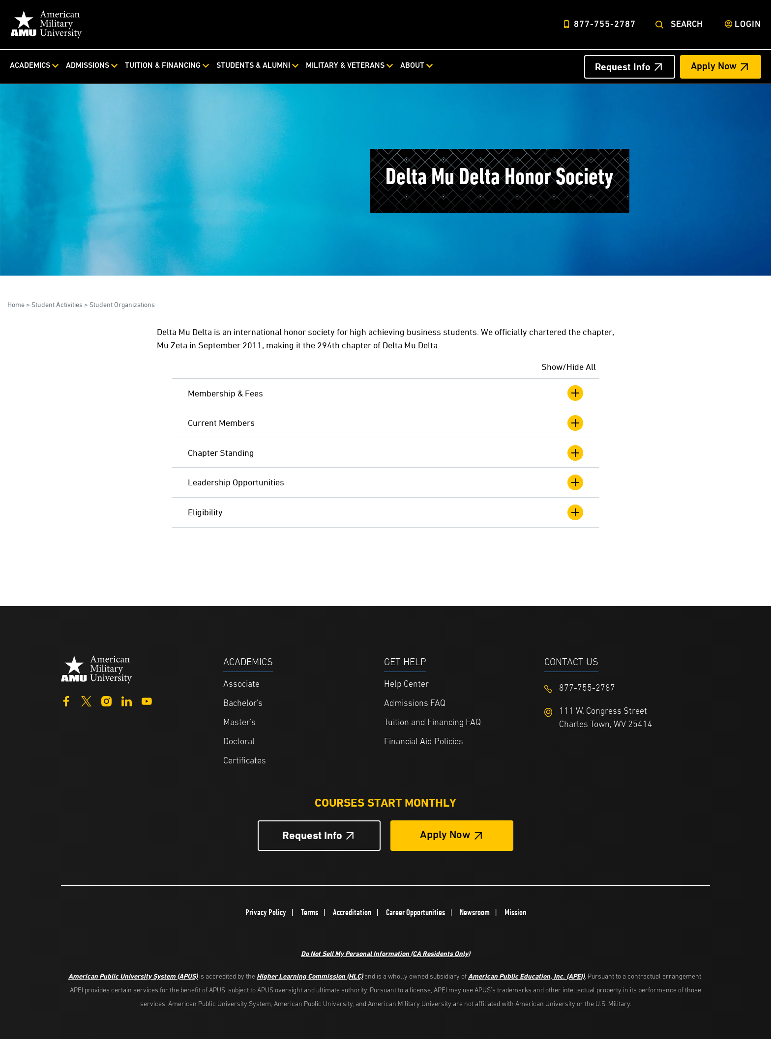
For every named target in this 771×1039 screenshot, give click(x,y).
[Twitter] (86, 700)
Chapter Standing (385, 453)
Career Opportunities (415, 912)
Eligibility (385, 512)
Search (687, 24)
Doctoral (239, 742)
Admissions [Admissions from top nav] (87, 66)
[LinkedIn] (126, 700)
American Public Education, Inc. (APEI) (526, 976)
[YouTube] (147, 700)
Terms (309, 912)
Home (16, 304)
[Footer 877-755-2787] (624, 688)
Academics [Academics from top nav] (30, 66)
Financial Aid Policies (423, 742)
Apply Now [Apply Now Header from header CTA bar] (714, 67)
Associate (241, 684)
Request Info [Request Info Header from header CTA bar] (623, 67)
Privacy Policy (265, 912)
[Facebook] (66, 700)
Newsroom (475, 912)
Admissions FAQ (414, 703)
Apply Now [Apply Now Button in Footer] (445, 835)
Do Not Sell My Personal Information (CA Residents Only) (385, 953)
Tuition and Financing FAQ (432, 723)
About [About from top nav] (412, 66)
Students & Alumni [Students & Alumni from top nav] (253, 66)
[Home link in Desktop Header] (46, 24)
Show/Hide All (568, 367)
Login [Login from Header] (748, 24)
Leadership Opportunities (385, 482)
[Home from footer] (96, 668)
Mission (515, 912)
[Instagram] (106, 700)
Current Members (385, 423)
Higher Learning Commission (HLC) (310, 976)
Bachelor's (243, 703)
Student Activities (57, 304)
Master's (239, 723)
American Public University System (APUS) (133, 976)
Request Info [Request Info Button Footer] (312, 835)
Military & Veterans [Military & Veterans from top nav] (345, 66)
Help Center (406, 684)
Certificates (244, 761)
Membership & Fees (385, 393)
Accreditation (352, 912)
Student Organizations (122, 304)
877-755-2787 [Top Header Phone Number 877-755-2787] (605, 24)
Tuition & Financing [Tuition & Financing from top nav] (163, 66)
